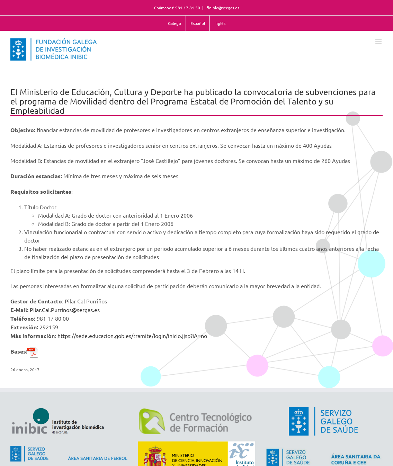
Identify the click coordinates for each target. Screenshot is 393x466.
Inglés (219, 23)
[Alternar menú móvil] (379, 41)
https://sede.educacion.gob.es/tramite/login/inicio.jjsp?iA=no (132, 335)
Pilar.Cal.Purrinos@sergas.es (65, 309)
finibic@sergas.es (222, 7)
